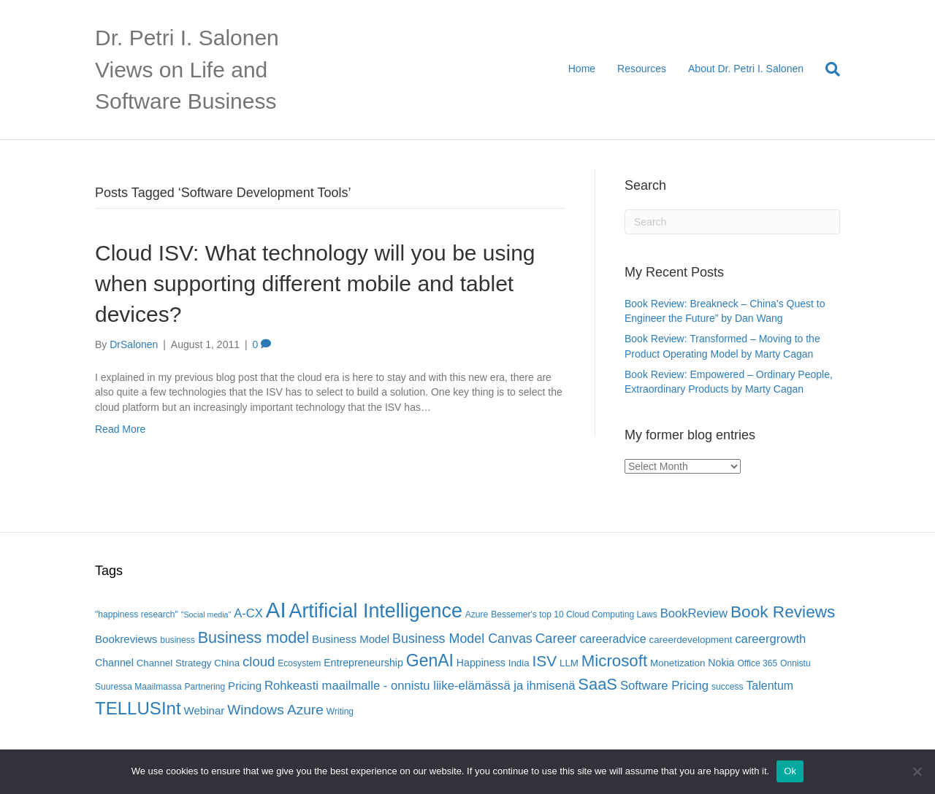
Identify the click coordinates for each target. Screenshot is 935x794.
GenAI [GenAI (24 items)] (430, 660)
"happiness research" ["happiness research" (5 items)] (136, 614)
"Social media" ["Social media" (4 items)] (206, 614)
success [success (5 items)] (727, 687)
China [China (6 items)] (227, 663)
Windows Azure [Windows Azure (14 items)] (275, 709)
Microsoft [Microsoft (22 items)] (614, 661)
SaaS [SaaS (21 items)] (597, 684)
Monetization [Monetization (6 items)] (677, 663)
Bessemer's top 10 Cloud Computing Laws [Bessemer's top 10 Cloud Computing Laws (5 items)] (574, 614)
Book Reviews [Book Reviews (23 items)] (782, 612)
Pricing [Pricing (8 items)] (245, 685)
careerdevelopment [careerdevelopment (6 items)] (691, 639)
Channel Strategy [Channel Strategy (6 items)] (174, 663)
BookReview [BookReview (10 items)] (694, 613)
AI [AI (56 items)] (276, 610)
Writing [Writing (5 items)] (340, 711)
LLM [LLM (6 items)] (569, 663)
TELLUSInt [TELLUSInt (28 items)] (138, 708)
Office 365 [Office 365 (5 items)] (757, 663)
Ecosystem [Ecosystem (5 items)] (299, 663)
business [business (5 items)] (177, 640)
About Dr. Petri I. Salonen (746, 68)
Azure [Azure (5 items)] (477, 614)
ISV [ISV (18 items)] (544, 660)
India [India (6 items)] (519, 663)
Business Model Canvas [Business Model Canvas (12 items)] (462, 638)
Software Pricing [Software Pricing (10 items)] (664, 686)
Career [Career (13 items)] (556, 638)
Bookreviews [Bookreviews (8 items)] (126, 639)
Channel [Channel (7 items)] (114, 662)
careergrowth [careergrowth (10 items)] (770, 639)
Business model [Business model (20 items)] (253, 637)
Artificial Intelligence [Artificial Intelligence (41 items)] (375, 611)
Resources (641, 68)
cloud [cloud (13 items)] (259, 661)
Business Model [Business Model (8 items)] (350, 639)
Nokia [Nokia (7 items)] (721, 662)
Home (581, 68)
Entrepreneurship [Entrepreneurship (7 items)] (363, 662)
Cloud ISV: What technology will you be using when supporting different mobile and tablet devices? (315, 283)
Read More (120, 429)
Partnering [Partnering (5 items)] (205, 687)
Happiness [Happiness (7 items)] (481, 662)
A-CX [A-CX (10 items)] (248, 613)
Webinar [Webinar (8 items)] (204, 710)
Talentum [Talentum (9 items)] (769, 685)
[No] (916, 771)
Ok (790, 771)
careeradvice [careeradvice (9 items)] (612, 639)
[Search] (827, 69)
